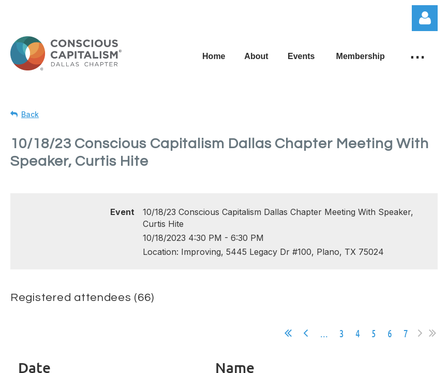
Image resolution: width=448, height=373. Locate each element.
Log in (425, 18)
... (324, 333)
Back (30, 114)
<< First (288, 333)
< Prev (306, 333)
